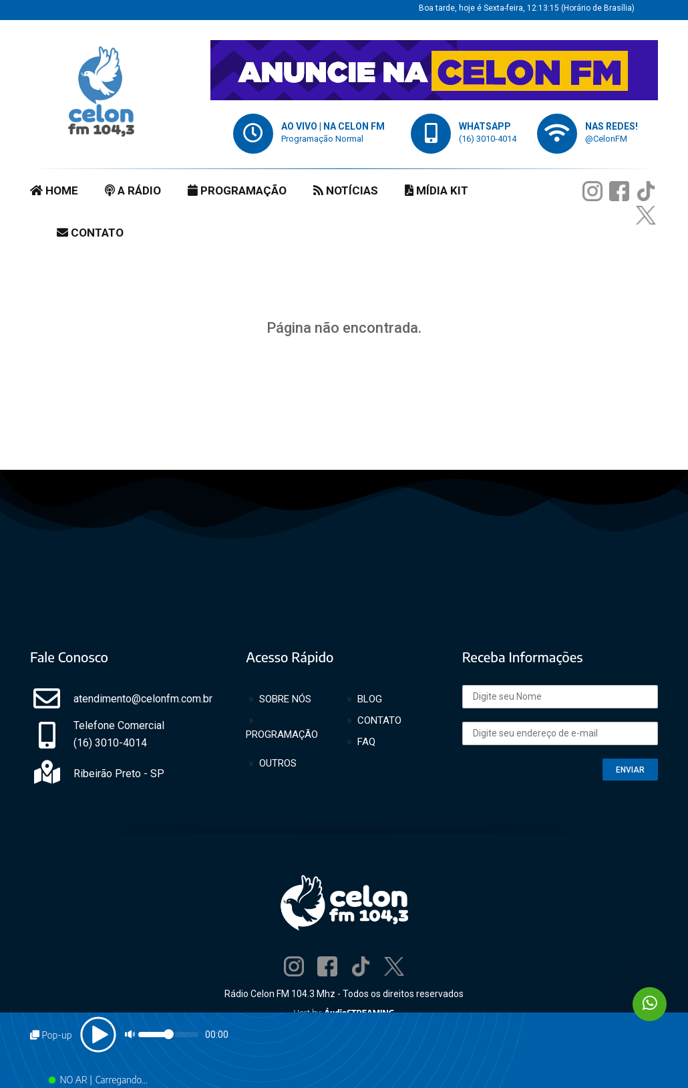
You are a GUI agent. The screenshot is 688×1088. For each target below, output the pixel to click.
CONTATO (90, 232)
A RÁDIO (133, 190)
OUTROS (278, 763)
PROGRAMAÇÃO (237, 190)
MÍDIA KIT (436, 190)
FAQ (366, 742)
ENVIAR (630, 770)
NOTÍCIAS (345, 190)
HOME (54, 190)
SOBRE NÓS (285, 699)
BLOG (369, 699)
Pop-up (50, 1035)
